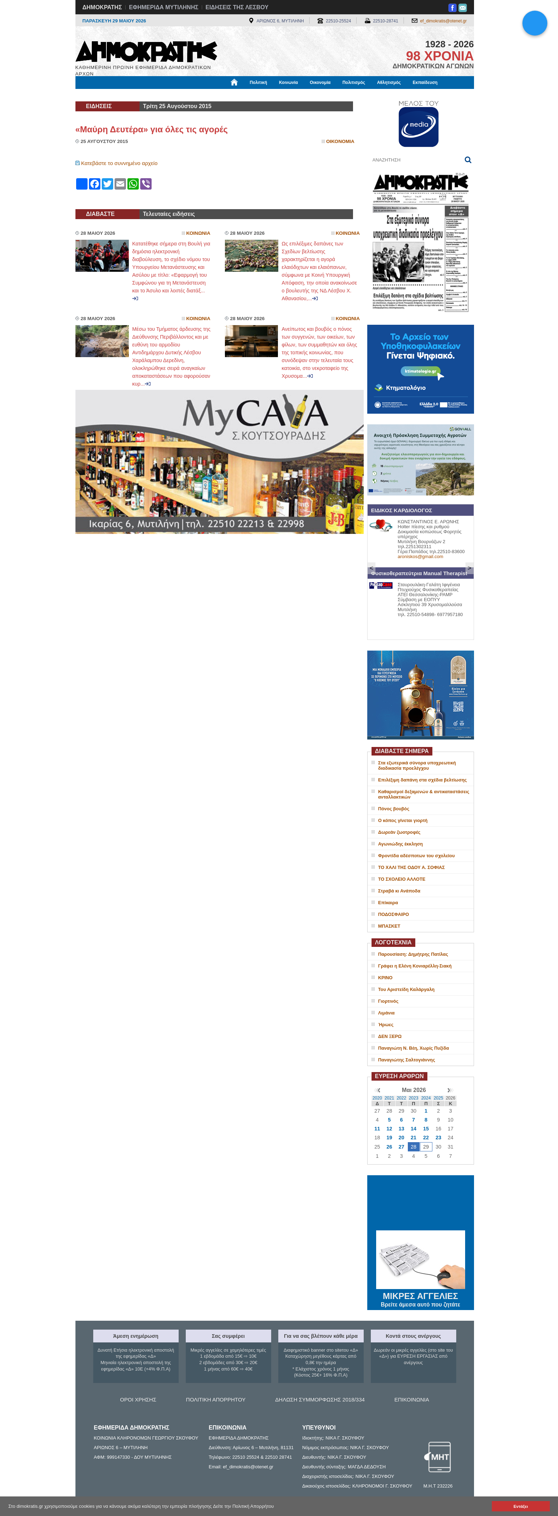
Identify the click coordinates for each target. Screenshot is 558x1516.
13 (401, 1128)
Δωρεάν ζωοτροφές (399, 832)
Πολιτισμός (353, 82)
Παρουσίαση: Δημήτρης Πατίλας (413, 954)
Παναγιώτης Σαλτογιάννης (406, 1059)
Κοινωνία (288, 82)
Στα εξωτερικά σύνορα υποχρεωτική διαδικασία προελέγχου (417, 765)
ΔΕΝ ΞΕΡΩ (390, 1036)
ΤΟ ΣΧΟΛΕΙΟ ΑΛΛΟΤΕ (402, 879)
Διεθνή (249, 94)
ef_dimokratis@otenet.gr (443, 20)
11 (377, 1128)
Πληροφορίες (281, 94)
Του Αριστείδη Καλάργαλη (406, 989)
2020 (377, 1098)
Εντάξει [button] (521, 1506)
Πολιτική (258, 82)
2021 (389, 1098)
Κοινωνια (198, 233)
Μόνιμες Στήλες (96, 94)
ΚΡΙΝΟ (385, 977)
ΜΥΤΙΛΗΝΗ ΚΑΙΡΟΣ (420, 1203)
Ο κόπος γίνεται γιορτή (403, 820)
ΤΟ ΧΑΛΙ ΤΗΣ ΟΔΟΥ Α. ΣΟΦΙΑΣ (411, 867)
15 (426, 1128)
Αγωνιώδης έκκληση (400, 844)
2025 (438, 1098)
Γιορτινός (388, 1001)
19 (389, 1137)
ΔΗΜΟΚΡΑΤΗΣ (102, 7)
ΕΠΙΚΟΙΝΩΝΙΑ (411, 1399)
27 (401, 1147)
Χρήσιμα (222, 94)
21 (413, 1137)
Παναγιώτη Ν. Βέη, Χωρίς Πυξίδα (413, 1048)
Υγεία (196, 94)
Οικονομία (320, 82)
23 (438, 1137)
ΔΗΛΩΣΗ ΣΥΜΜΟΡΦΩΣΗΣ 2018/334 (320, 1399)
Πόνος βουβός (394, 808)
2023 (413, 1098)
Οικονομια (340, 141)
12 (389, 1128)
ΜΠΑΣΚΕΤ (389, 926)
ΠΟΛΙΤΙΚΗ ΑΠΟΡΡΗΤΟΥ (216, 1399)
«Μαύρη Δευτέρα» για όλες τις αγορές (151, 129)
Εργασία (132, 94)
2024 (426, 1098)
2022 (401, 1098)
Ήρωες (386, 1024)
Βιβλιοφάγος (166, 94)
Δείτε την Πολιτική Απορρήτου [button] (243, 1506)
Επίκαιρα (388, 902)
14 (413, 1128)
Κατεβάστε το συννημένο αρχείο (119, 163)
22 (426, 1137)
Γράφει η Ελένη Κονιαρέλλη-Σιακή (415, 966)
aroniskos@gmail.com (420, 556)
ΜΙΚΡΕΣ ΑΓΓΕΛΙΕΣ (420, 1294)
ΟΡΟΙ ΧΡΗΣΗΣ (138, 1399)
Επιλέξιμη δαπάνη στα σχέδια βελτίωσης (422, 780)
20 (401, 1137)
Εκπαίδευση (425, 82)
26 (389, 1147)
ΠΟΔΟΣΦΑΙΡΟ (393, 914)
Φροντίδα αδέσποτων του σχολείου (416, 855)
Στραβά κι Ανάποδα (399, 891)
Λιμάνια (386, 1013)
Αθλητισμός (389, 82)
